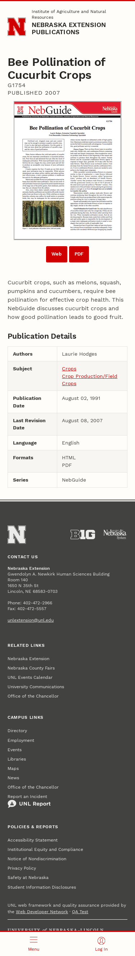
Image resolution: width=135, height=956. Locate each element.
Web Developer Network (42, 911)
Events (15, 749)
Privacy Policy (22, 868)
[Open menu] (34, 944)
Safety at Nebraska (28, 877)
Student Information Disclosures (42, 887)
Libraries (17, 759)
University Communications (36, 686)
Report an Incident (29, 801)
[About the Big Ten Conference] (83, 534)
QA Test (80, 911)
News (13, 777)
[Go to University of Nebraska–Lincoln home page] (17, 27)
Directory (17, 730)
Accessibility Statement (33, 840)
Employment (21, 740)
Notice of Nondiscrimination (37, 858)
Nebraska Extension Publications (69, 28)
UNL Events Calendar (30, 677)
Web (56, 254)
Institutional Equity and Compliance (45, 849)
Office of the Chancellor (33, 696)
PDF (79, 254)
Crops (69, 368)
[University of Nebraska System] (115, 534)
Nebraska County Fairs (31, 668)
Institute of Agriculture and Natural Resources (69, 14)
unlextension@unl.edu (31, 620)
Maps (13, 768)
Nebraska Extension (28, 658)
